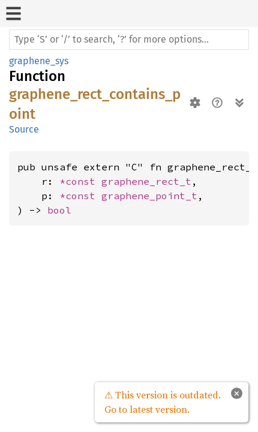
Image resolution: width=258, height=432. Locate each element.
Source (24, 129)
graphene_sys (38, 61)
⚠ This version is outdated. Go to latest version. (162, 402)
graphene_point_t (149, 196)
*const (80, 181)
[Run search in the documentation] (129, 39)
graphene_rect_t (146, 181)
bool (59, 210)
